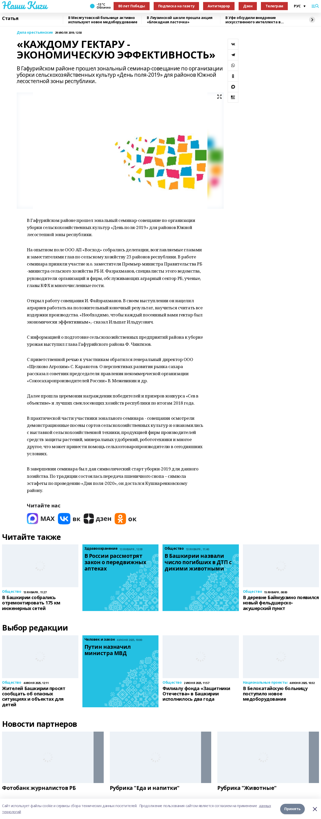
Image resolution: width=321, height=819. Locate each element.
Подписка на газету (176, 6)
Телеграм (274, 6)
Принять (292, 808)
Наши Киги (24, 5)
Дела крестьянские (35, 32)
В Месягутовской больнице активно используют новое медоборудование (102, 20)
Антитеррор (219, 6)
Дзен (247, 6)
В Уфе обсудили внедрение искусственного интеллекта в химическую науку (253, 20)
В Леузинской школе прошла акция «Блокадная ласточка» (179, 20)
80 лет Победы (131, 6)
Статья (10, 18)
